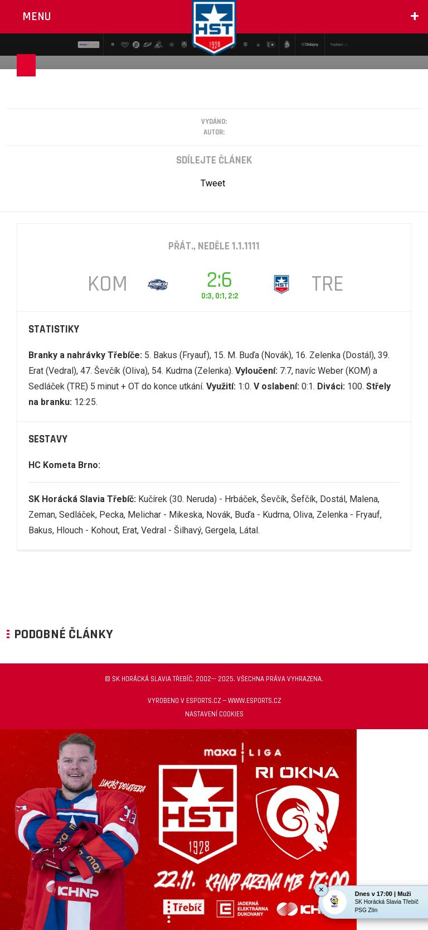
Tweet (213, 183)
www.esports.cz (254, 700)
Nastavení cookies (214, 714)
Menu (36, 16)
